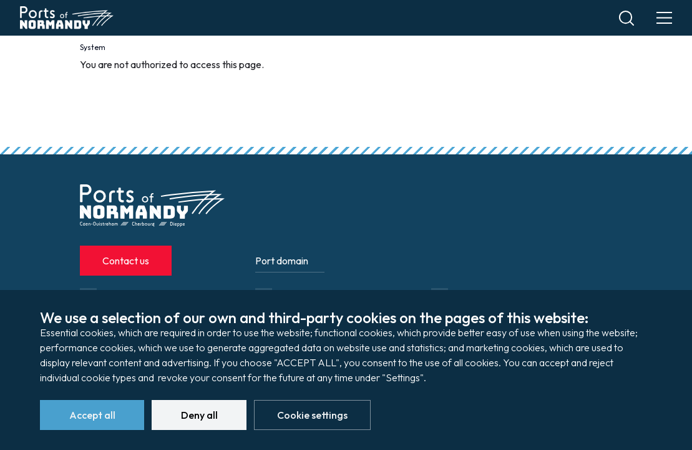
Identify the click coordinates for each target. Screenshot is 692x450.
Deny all (199, 415)
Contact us (125, 260)
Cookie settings (312, 415)
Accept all (92, 415)
